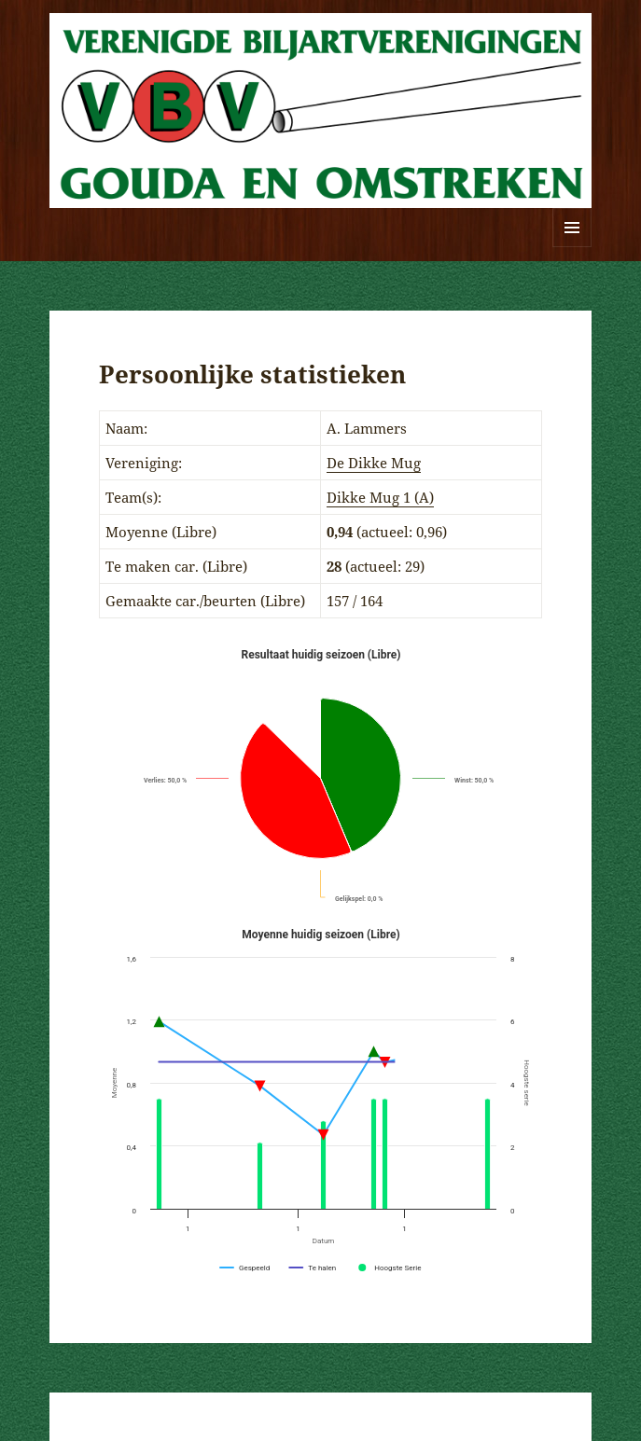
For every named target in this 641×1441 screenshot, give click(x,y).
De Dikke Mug (374, 462)
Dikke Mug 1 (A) (380, 497)
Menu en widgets (572, 246)
